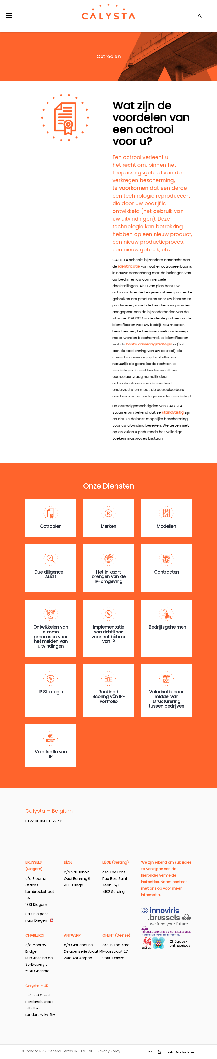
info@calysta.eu (181, 1052)
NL (91, 1051)
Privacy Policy (109, 1051)
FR (75, 1051)
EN (83, 1051)
